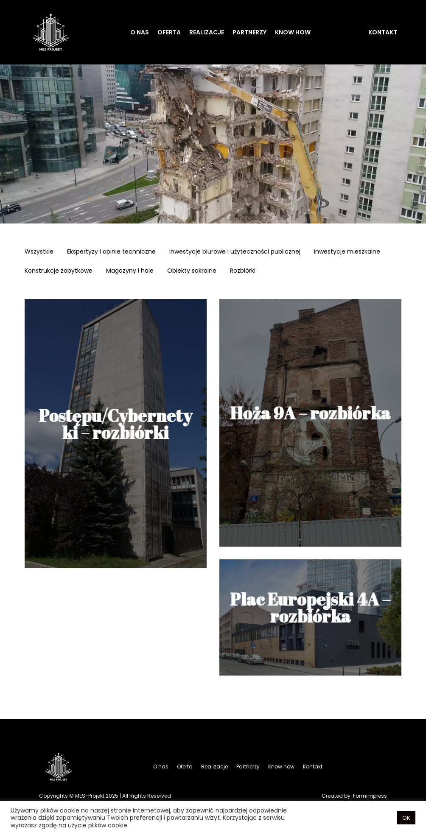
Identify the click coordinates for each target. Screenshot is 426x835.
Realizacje (206, 32)
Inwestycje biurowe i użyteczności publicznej (234, 252)
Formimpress (370, 795)
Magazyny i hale (130, 271)
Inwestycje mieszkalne (347, 252)
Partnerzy (249, 32)
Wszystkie (39, 252)
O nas (139, 32)
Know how (293, 32)
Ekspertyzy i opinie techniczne (111, 252)
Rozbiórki (242, 271)
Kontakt (382, 32)
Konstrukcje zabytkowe (58, 271)
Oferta (169, 32)
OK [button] (406, 818)
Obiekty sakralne (191, 271)
